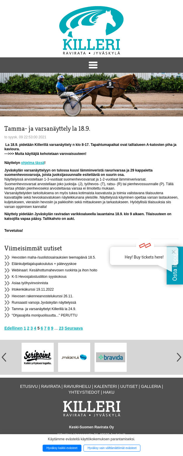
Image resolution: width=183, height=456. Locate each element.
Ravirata (50, 386)
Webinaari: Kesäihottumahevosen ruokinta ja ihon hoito (54, 270)
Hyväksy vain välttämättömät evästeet (112, 448)
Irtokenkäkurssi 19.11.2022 (33, 289)
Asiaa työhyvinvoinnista (30, 283)
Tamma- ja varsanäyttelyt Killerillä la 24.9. (44, 309)
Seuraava (74, 328)
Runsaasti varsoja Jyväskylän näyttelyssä (44, 303)
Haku (108, 392)
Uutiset (129, 386)
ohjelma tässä (32, 163)
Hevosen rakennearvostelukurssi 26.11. (42, 296)
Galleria (151, 386)
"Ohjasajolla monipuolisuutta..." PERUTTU (44, 315)
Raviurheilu (77, 386)
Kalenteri (105, 386)
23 (61, 328)
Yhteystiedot (84, 392)
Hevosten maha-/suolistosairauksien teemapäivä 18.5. (54, 257)
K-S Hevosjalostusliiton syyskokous (39, 277)
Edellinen (13, 328)
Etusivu (29, 386)
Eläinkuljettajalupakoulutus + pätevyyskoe (44, 264)
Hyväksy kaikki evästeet (61, 448)
